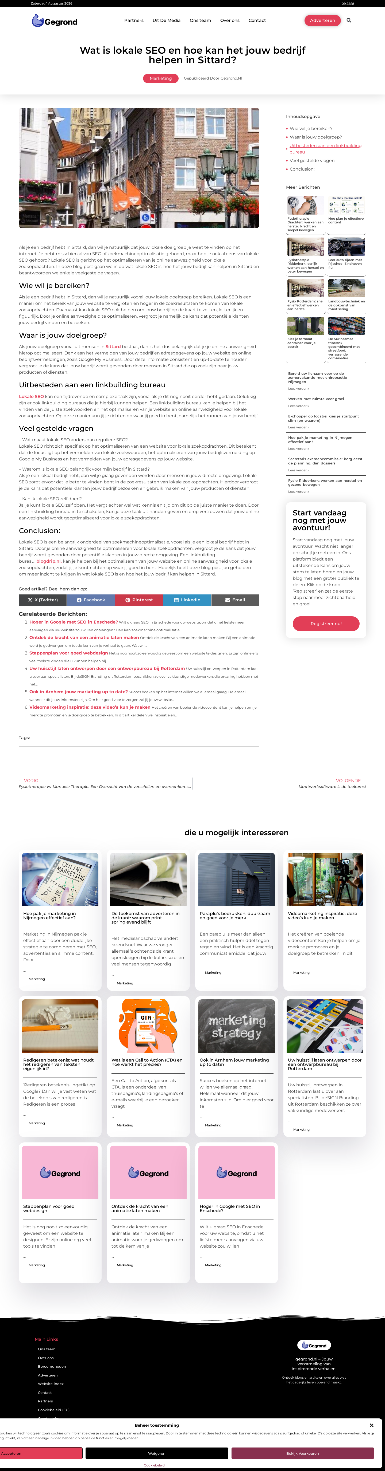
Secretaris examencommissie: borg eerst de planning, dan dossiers (325, 461)
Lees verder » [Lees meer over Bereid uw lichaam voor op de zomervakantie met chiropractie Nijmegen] (298, 389)
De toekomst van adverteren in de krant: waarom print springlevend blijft (145, 918)
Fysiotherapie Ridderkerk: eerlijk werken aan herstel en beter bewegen (305, 265)
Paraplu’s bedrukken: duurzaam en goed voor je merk (235, 915)
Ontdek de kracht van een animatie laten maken (84, 637)
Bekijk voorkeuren (302, 1453)
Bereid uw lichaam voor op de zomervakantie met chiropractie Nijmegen (317, 377)
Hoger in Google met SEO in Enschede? (73, 622)
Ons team (200, 20)
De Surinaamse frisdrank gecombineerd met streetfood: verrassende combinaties (344, 348)
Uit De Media (167, 20)
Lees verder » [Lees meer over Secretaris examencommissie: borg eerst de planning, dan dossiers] (298, 470)
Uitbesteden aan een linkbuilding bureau (326, 149)
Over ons (230, 20)
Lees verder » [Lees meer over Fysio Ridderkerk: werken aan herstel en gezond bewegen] (298, 492)
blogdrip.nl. (49, 561)
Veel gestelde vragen (312, 160)
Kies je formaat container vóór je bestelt (301, 343)
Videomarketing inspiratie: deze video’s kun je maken (90, 707)
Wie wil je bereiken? (311, 128)
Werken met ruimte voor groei (316, 399)
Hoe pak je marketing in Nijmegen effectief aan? (320, 439)
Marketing (161, 78)
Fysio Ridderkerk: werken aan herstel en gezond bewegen (325, 482)
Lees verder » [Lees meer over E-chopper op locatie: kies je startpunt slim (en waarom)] (298, 427)
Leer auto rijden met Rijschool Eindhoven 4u (345, 264)
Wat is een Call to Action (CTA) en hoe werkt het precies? (147, 1062)
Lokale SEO (31, 396)
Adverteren (48, 1375)
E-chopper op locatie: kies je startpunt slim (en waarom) (323, 418)
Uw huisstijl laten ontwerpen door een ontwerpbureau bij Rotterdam (107, 668)
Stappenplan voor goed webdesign (68, 653)
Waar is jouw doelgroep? (316, 137)
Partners (134, 20)
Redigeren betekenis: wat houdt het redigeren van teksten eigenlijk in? (58, 1064)
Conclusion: (302, 169)
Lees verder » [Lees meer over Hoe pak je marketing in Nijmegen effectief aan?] (298, 449)
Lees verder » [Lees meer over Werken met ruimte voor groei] (298, 406)
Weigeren (156, 1453)
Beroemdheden (52, 1366)
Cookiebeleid (154, 1465)
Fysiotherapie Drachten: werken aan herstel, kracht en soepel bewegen (305, 224)
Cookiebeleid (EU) (54, 1410)
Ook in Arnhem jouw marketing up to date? (78, 691)
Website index (51, 1384)
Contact (257, 20)
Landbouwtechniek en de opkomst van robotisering (346, 305)
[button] (371, 1425)
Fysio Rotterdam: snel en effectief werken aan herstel (305, 305)
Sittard (113, 346)
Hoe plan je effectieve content (346, 220)
